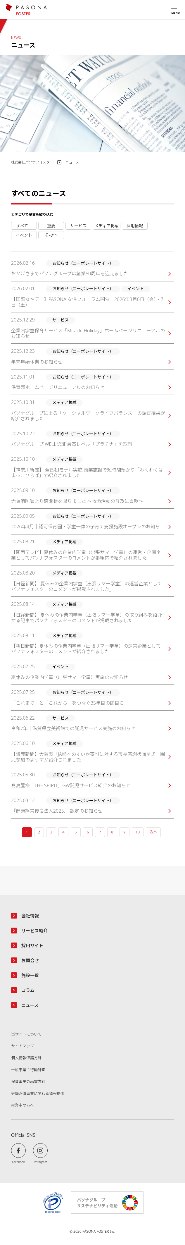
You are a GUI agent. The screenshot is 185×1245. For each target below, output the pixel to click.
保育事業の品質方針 (28, 1081)
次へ (153, 832)
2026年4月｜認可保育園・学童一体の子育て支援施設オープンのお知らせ (88, 526)
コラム (27, 990)
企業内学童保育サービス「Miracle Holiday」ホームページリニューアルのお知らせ (88, 333)
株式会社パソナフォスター (32, 162)
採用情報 (135, 225)
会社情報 (30, 916)
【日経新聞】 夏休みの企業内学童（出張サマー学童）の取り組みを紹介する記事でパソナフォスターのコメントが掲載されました (86, 617)
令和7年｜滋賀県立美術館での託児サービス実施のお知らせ (73, 728)
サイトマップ (22, 1046)
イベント (24, 235)
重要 (51, 225)
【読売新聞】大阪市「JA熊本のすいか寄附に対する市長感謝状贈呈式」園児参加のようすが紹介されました (88, 757)
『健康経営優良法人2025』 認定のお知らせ (57, 811)
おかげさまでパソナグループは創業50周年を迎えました (69, 273)
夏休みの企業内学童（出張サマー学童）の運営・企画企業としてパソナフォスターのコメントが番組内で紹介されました (86, 555)
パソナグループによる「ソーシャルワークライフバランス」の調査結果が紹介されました (88, 416)
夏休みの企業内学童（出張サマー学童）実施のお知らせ (69, 677)
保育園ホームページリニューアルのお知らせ (57, 387)
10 (138, 832)
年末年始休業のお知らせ (37, 362)
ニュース (30, 1005)
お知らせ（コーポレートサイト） (24, 226)
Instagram (40, 1162)
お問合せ (30, 960)
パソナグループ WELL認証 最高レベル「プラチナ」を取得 (71, 444)
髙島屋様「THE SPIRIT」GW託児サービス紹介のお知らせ (71, 785)
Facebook (18, 1162)
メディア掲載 (106, 225)
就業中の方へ (22, 1105)
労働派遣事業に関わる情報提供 (37, 1093)
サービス (78, 225)
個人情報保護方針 (26, 1058)
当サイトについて (26, 1034)
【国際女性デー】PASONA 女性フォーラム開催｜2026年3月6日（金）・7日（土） (87, 302)
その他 (51, 235)
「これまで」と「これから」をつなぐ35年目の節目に (67, 703)
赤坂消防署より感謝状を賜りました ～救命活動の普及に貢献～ (77, 501)
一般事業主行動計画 (28, 1070)
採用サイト (32, 945)
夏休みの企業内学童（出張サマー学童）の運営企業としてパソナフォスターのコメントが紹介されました (86, 648)
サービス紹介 (34, 930)
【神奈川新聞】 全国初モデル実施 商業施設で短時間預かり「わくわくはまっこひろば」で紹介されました (87, 472)
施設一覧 (30, 975)
